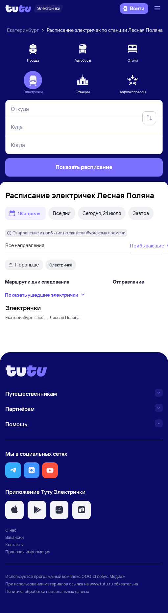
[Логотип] (18, 8)
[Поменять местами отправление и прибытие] (149, 117)
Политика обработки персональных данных (47, 591)
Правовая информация (27, 551)
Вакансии (14, 537)
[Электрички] (48, 8)
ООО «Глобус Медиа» (103, 576)
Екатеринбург (23, 30)
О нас (10, 530)
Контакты (14, 544)
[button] (13, 470)
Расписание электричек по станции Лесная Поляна (105, 30)
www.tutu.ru (101, 583)
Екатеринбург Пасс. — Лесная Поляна (42, 317)
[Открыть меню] (158, 8)
